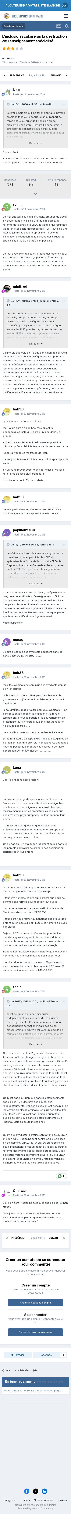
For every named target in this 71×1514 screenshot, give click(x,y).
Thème (24, 1500)
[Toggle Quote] (8, 104)
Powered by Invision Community (36, 1508)
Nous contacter (43, 1500)
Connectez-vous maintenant (35, 1332)
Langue (10, 1500)
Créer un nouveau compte (35, 1302)
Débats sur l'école (42, 62)
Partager (17, 1355)
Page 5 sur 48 (37, 75)
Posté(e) (29, 94)
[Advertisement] (35, 1447)
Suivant (56, 75)
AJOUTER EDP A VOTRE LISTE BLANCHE (32, 5)
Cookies (62, 1500)
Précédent (16, 75)
